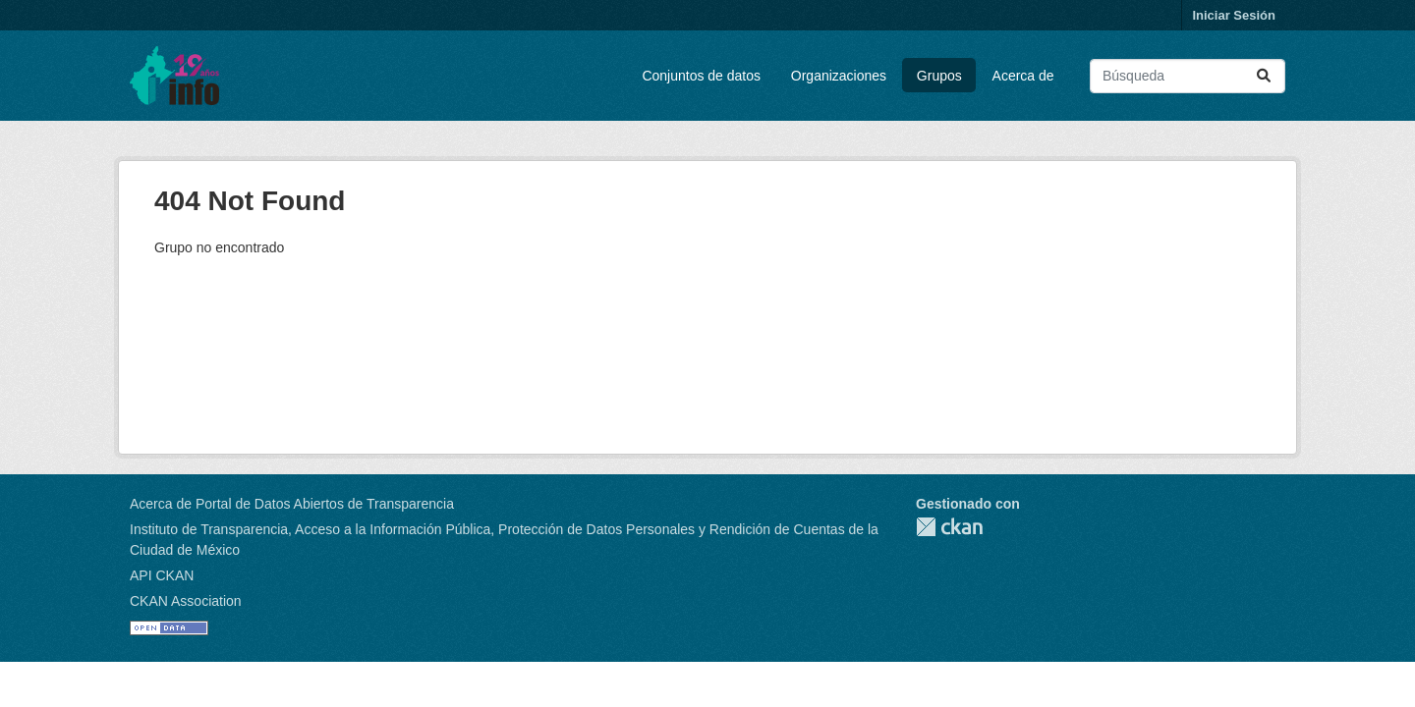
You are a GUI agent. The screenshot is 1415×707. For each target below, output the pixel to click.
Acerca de (1023, 75)
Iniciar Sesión (1233, 15)
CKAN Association (186, 601)
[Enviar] (1263, 76)
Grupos (939, 75)
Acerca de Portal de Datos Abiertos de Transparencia (292, 504)
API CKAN (162, 575)
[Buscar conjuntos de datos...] (1187, 76)
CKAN (949, 527)
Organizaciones (838, 75)
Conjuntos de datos (701, 75)
